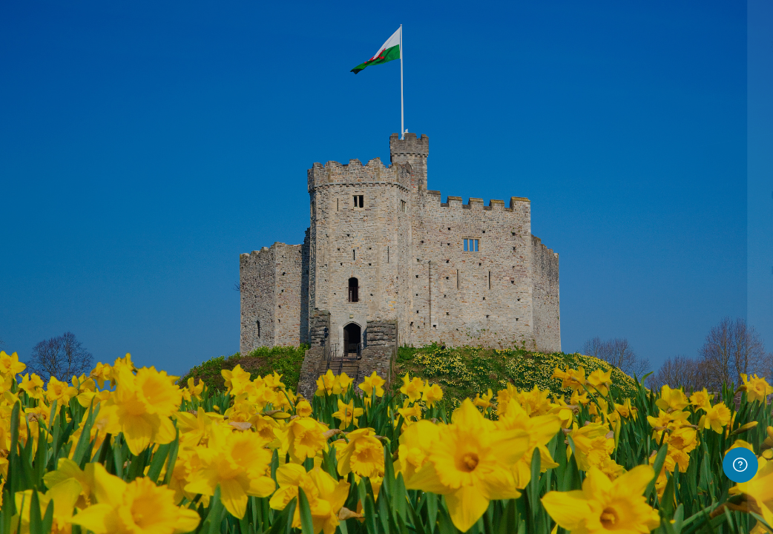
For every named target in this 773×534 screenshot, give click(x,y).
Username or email (531, 196)
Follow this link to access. (656, 522)
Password (508, 271)
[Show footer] (740, 465)
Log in (617, 385)
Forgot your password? (700, 342)
